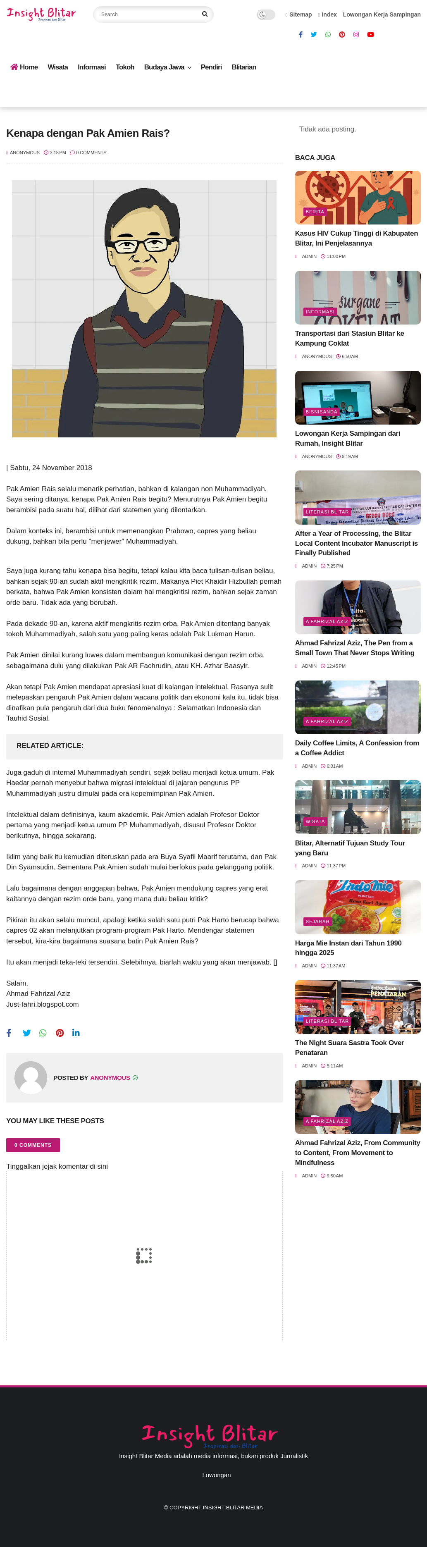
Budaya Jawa (164, 67)
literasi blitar (327, 511)
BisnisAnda (322, 411)
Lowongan (216, 1474)
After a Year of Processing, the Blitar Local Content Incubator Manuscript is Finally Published (356, 543)
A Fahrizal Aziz (327, 621)
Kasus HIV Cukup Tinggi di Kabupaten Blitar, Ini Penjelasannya (356, 238)
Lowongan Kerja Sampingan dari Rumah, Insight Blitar (348, 438)
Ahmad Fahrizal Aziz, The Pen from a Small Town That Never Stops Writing (355, 648)
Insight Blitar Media (233, 1507)
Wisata (58, 67)
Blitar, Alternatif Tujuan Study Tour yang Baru (350, 848)
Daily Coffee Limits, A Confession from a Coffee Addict (357, 748)
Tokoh (125, 67)
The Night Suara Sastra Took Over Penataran (349, 1048)
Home (24, 67)
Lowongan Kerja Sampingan (382, 14)
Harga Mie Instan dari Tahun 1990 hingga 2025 (348, 948)
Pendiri (211, 67)
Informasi (92, 67)
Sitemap (299, 14)
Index (327, 14)
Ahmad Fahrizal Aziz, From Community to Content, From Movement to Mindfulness (357, 1153)
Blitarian (244, 67)
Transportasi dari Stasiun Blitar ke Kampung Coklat (349, 338)
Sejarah (318, 921)
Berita (315, 211)
